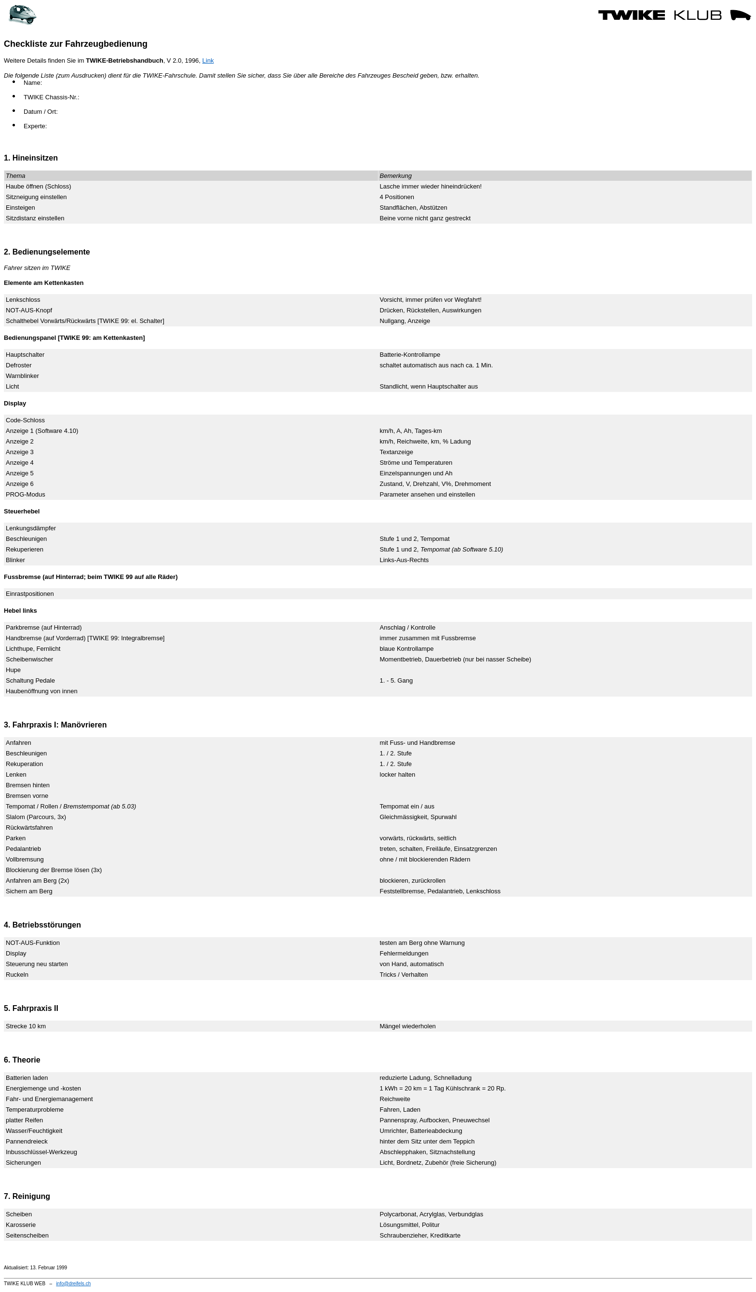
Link (208, 60)
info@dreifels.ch (73, 1283)
